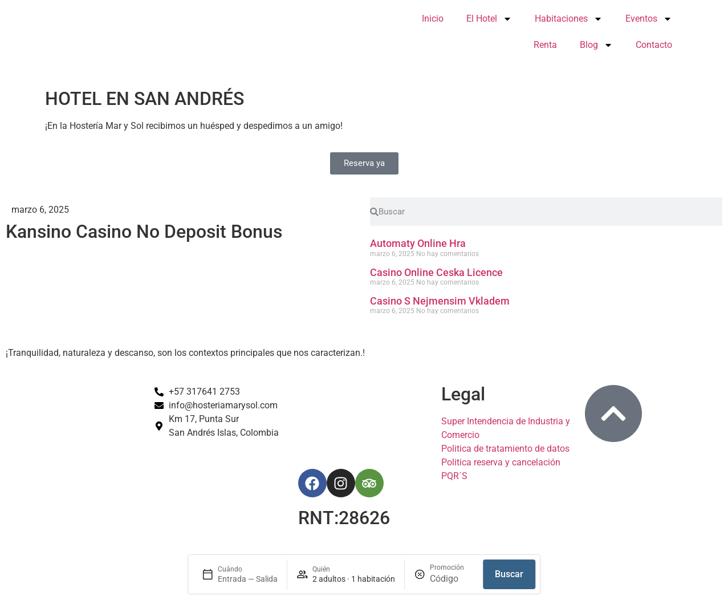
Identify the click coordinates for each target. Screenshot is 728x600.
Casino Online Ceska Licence (436, 272)
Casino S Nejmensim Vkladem (440, 301)
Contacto (654, 44)
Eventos (648, 19)
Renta (545, 44)
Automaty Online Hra (418, 243)
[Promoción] (452, 579)
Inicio (433, 18)
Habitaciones (569, 19)
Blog (596, 45)
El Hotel (489, 19)
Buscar (509, 574)
